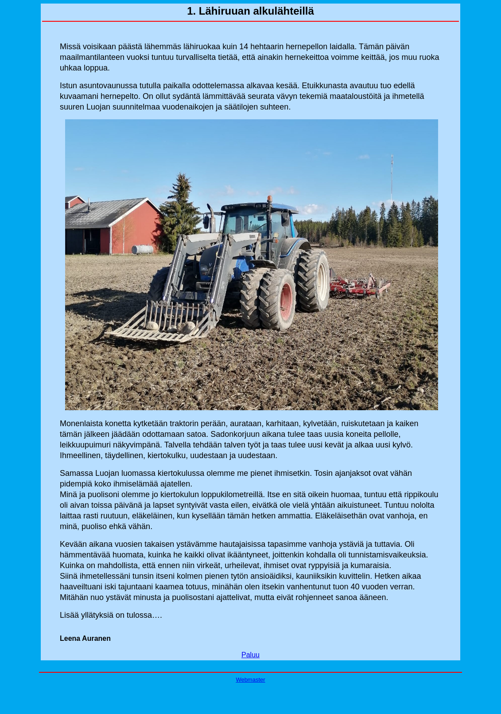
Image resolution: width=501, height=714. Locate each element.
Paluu (250, 655)
